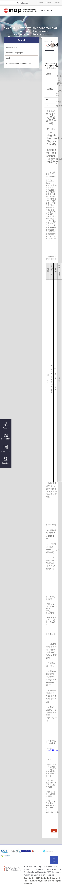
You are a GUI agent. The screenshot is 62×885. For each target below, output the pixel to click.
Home (41, 3)
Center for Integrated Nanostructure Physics (21, 10)
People (6, 425)
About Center (46, 10)
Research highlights (14, 53)
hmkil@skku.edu (52, 812)
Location (5, 460)
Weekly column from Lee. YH (18, 64)
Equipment (5, 448)
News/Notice (11, 47)
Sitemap (48, 3)
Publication (5, 437)
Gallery (9, 58)
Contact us (57, 3)
